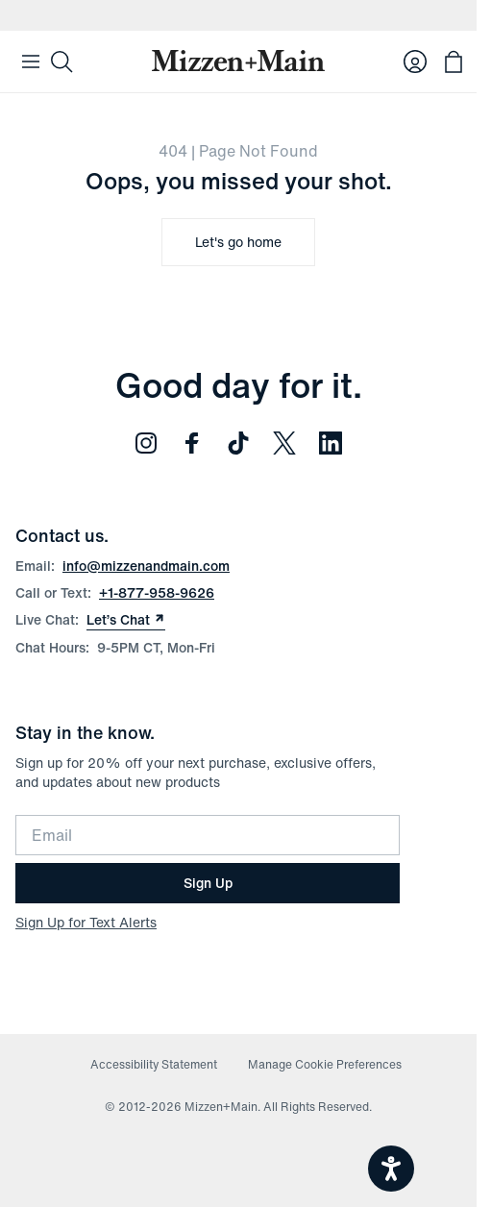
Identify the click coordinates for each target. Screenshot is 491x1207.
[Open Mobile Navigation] (30, 61)
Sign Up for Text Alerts (86, 922)
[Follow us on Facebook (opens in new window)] (192, 443)
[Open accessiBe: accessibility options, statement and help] (391, 1168)
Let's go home (238, 242)
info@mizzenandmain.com (146, 565)
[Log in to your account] (415, 61)
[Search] (61, 61)
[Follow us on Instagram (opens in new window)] (146, 443)
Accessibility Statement (153, 1064)
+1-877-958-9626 (156, 592)
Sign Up (208, 883)
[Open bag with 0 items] (453, 61)
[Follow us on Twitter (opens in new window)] (284, 443)
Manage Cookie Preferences (325, 1064)
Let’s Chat (125, 619)
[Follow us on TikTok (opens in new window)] (238, 443)
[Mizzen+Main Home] (238, 60)
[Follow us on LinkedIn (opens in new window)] (330, 443)
